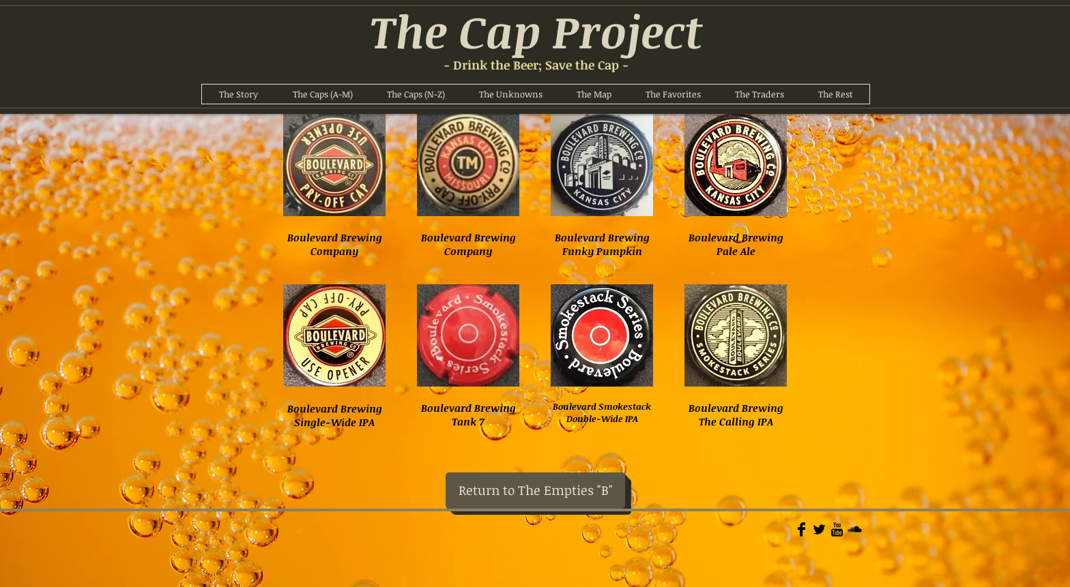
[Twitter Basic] (819, 529)
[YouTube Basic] (837, 529)
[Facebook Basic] (801, 529)
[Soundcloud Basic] (855, 529)
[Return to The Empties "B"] (535, 490)
